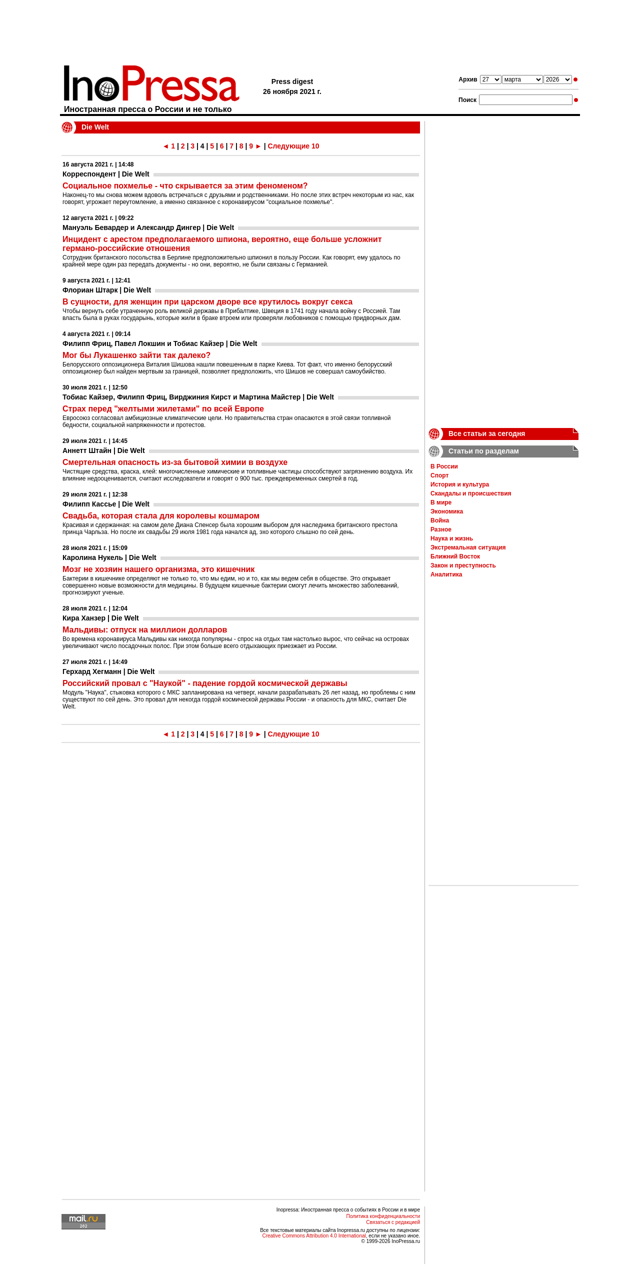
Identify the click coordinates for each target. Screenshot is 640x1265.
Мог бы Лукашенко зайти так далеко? (136, 355)
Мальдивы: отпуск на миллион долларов (144, 630)
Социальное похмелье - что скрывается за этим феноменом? (185, 186)
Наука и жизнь (451, 538)
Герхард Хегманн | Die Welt (108, 672)
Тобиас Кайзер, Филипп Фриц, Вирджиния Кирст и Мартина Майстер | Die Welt (198, 397)
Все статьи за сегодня (487, 434)
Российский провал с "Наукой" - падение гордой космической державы (205, 683)
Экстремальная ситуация (468, 547)
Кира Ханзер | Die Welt (100, 618)
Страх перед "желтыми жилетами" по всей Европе (163, 408)
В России (444, 466)
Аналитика (446, 574)
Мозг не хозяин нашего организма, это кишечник (158, 569)
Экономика (446, 511)
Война (439, 520)
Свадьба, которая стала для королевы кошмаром (161, 516)
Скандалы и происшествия (471, 493)
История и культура (459, 484)
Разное (441, 529)
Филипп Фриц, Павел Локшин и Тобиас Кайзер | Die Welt (160, 344)
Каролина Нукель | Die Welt (109, 558)
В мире (441, 502)
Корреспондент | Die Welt (106, 174)
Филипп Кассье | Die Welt (106, 504)
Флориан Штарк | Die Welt (106, 290)
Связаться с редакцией (393, 1222)
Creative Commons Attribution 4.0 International (314, 1235)
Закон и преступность (463, 565)
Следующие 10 (293, 146)
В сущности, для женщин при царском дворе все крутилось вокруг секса (207, 302)
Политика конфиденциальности (383, 1216)
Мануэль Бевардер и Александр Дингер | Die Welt (148, 228)
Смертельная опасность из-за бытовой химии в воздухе (175, 462)
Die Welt (95, 127)
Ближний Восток (455, 556)
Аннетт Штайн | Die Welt (103, 450)
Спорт (439, 475)
